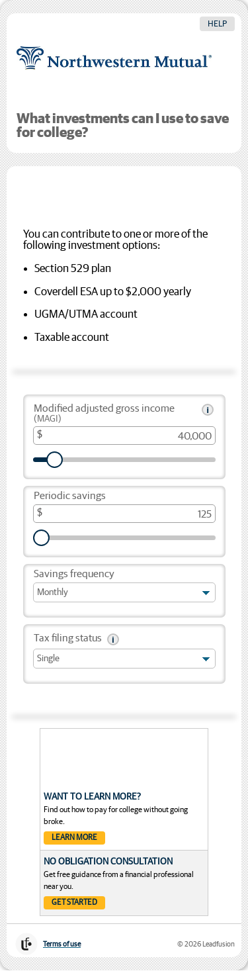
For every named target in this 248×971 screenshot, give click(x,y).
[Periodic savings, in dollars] (124, 513)
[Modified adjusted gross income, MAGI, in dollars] (124, 435)
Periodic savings (70, 496)
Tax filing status (68, 638)
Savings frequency (74, 574)
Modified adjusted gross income (104, 414)
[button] (208, 410)
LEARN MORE (74, 838)
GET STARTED (74, 903)
